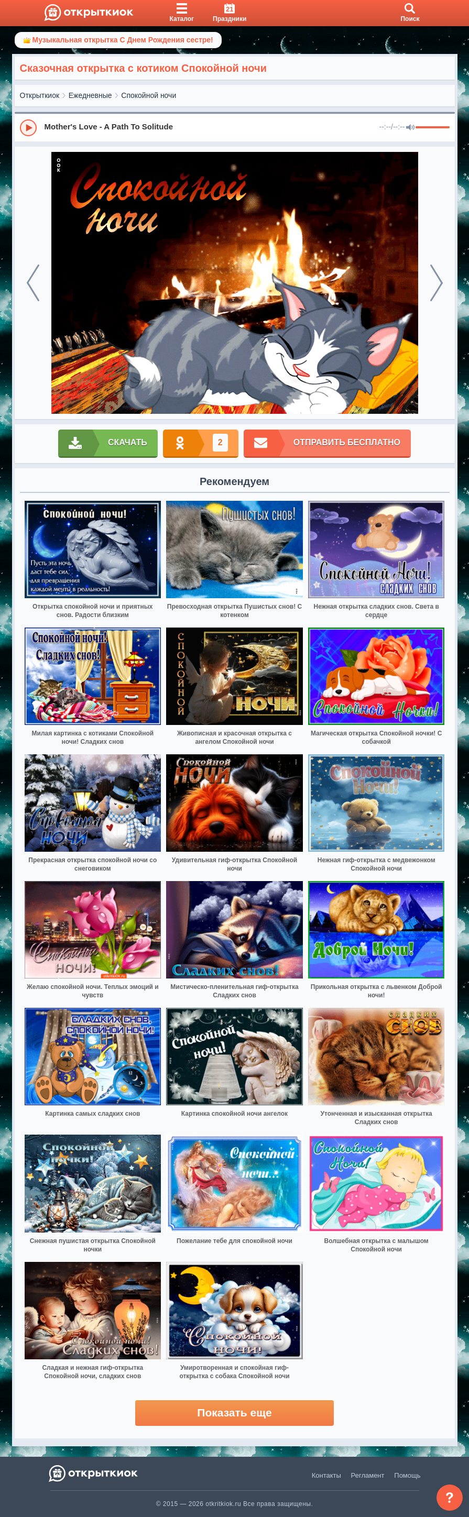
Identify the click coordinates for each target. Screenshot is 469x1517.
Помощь (407, 1475)
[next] (436, 283)
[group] (235, 127)
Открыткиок (40, 95)
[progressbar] (433, 127)
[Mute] (410, 128)
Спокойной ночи (148, 95)
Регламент (368, 1475)
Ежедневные (90, 95)
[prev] (33, 283)
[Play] (28, 127)
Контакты (326, 1475)
